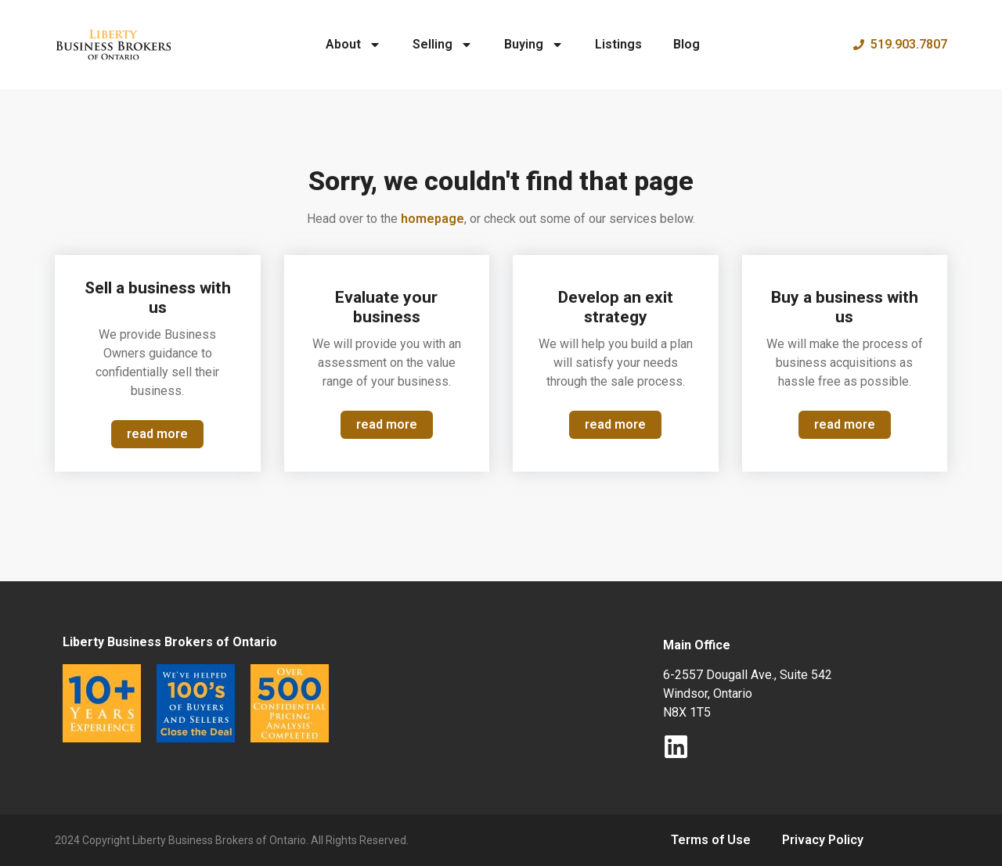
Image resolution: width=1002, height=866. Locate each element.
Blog (686, 44)
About (353, 45)
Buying (534, 45)
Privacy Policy (822, 839)
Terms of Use (711, 839)
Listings (618, 44)
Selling (443, 45)
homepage (432, 218)
